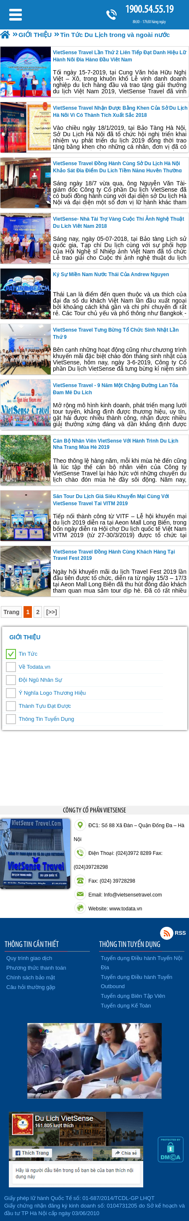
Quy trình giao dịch (29, 958)
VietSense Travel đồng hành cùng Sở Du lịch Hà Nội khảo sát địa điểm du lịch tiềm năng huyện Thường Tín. (117, 170)
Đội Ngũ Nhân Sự (41, 680)
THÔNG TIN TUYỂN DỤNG (129, 944)
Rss (166, 933)
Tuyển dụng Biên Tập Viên (133, 996)
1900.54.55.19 (149, 9)
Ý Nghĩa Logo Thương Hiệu (52, 693)
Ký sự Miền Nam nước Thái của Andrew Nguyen (111, 274)
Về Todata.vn (34, 667)
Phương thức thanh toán (36, 968)
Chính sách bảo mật (30, 977)
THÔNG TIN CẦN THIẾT (32, 944)
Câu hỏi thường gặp (30, 987)
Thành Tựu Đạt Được (45, 706)
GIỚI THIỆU (24, 637)
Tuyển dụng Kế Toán (126, 1005)
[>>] (51, 612)
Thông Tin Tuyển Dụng (46, 719)
